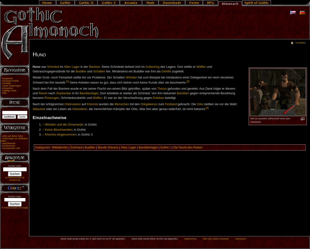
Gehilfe (166, 71)
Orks (200, 104)
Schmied (53, 67)
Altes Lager (128, 147)
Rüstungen (51, 98)
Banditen (183, 93)
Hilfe (4, 93)
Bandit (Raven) (108, 147)
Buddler (81, 71)
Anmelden (300, 43)
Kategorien (42, 147)
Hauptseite (7, 78)
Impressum (240, 239)
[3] (207, 107)
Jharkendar (63, 93)
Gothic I (165, 147)
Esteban (158, 98)
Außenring (152, 67)
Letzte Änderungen (11, 86)
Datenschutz (191, 239)
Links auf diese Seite (12, 136)
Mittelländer (60, 147)
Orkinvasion (73, 104)
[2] (187, 81)
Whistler (131, 77)
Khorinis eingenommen (60, 134)
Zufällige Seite (9, 90)
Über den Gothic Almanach (216, 239)
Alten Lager (72, 67)
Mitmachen (7, 88)
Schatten (99, 71)
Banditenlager (89, 93)
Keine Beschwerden (58, 129)
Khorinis (92, 104)
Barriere (94, 67)
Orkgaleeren (148, 104)
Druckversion (8, 146)
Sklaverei (39, 109)
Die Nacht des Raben (187, 147)
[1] (67, 81)
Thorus (162, 88)
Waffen (201, 67)
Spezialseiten (9, 143)
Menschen (122, 104)
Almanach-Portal (10, 81)
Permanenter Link (11, 148)
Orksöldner (79, 109)
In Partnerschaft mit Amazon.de (14, 178)
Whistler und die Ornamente (64, 124)
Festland (171, 104)
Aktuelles (6, 83)
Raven (43, 93)
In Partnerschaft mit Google (14, 207)
